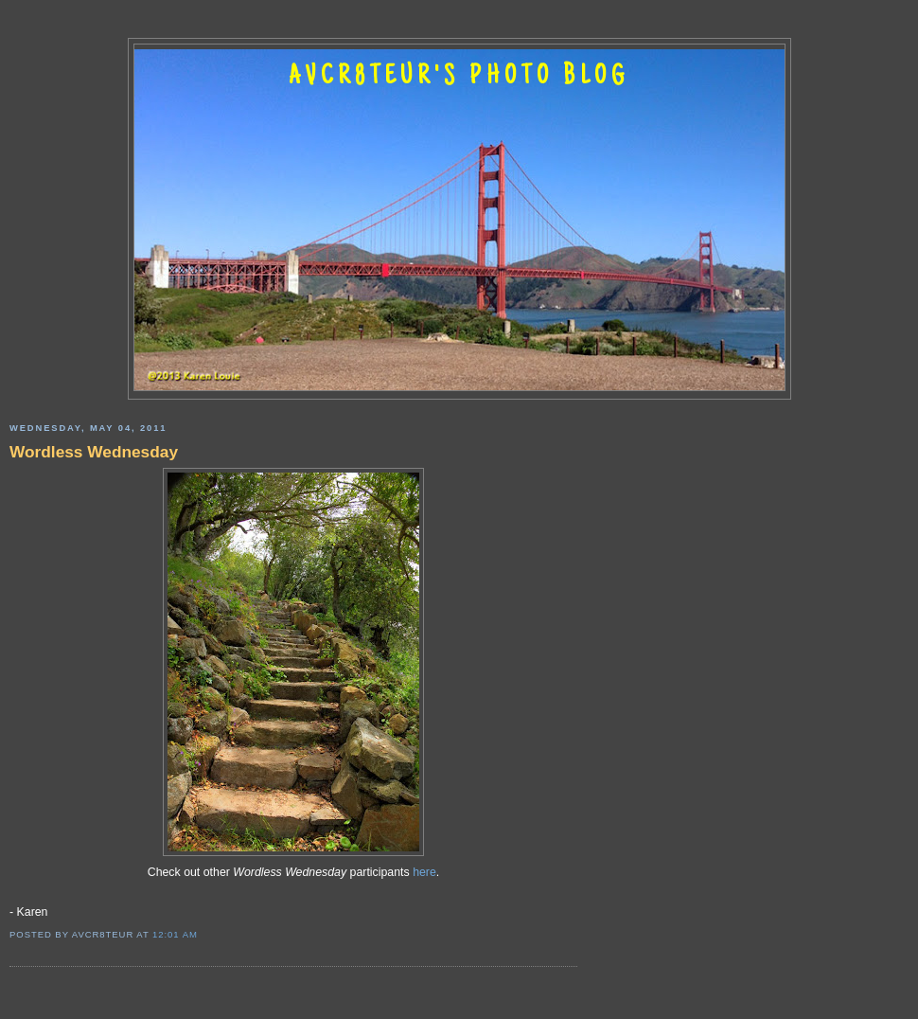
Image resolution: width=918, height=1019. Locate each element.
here (424, 872)
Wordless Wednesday (93, 451)
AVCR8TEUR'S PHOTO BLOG (459, 77)
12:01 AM (175, 934)
